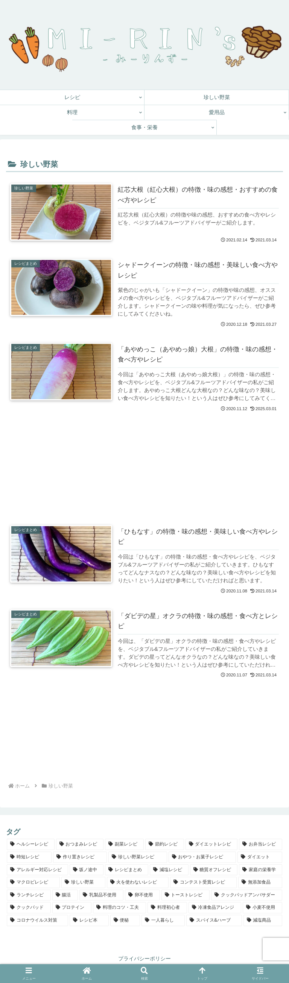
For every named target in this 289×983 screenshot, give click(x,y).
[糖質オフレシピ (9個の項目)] (214, 870)
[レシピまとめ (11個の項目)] (126, 870)
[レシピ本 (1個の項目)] (89, 920)
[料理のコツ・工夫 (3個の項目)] (119, 907)
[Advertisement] (144, 457)
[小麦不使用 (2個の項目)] (262, 907)
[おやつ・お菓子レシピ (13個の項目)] (202, 857)
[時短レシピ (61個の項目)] (29, 857)
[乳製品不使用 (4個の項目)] (101, 895)
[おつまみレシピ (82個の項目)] (80, 844)
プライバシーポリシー (144, 959)
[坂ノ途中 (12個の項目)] (87, 870)
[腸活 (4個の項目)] (65, 895)
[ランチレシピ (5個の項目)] (29, 895)
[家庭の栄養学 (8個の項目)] (260, 870)
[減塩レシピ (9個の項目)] (169, 870)
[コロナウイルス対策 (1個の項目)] (37, 920)
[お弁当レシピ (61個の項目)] (260, 844)
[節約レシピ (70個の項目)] (164, 844)
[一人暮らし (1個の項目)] (163, 920)
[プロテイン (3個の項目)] (72, 907)
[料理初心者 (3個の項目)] (167, 907)
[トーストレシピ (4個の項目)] (185, 895)
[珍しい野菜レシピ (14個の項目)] (137, 857)
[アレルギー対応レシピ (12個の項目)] (37, 870)
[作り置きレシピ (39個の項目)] (80, 857)
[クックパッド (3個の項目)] (29, 907)
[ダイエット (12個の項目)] (259, 857)
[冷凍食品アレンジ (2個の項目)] (215, 907)
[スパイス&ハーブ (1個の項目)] (214, 920)
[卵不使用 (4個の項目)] (142, 895)
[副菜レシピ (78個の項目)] (124, 844)
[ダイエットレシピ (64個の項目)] (212, 844)
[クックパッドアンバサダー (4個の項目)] (246, 895)
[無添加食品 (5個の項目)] (260, 882)
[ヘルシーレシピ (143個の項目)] (31, 844)
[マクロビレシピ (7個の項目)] (33, 882)
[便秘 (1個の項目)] (125, 920)
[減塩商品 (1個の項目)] (262, 920)
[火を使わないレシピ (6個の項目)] (138, 882)
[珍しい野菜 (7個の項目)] (83, 882)
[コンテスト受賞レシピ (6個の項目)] (203, 882)
